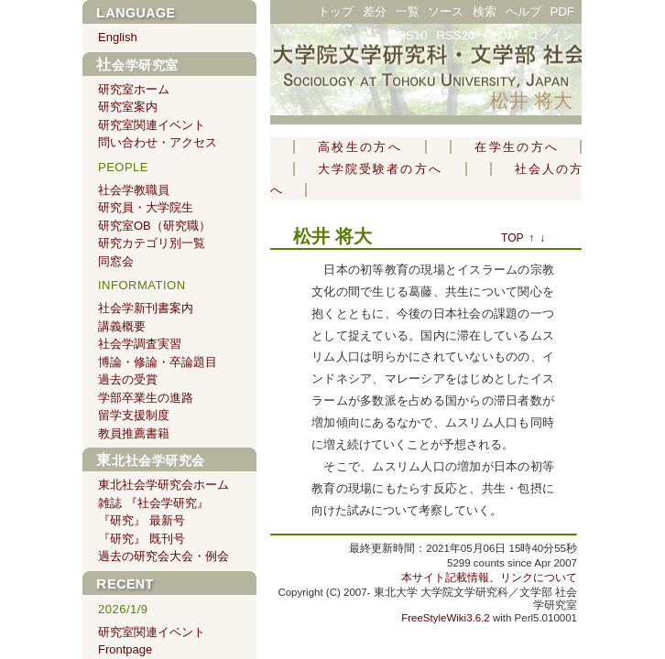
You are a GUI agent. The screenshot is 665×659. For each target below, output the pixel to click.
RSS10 (407, 35)
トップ (336, 11)
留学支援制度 (133, 415)
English (117, 37)
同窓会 (116, 261)
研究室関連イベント (151, 125)
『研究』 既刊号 (141, 539)
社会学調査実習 (139, 344)
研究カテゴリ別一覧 (151, 243)
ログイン (550, 35)
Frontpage (125, 649)
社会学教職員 (133, 190)
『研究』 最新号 (141, 520)
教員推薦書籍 (133, 433)
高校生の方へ (360, 147)
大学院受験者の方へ (380, 169)
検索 (484, 11)
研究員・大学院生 (145, 207)
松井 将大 (531, 100)
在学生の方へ (515, 147)
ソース (445, 11)
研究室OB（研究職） (154, 225)
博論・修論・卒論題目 (157, 362)
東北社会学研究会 (150, 460)
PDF (562, 11)
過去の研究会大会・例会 (163, 556)
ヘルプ (523, 11)
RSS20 (455, 35)
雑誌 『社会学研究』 (153, 503)
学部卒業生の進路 (145, 398)
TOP (512, 238)
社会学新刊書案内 (145, 308)
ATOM (501, 35)
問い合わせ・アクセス (157, 142)
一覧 (408, 11)
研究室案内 (128, 106)
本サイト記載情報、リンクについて (489, 577)
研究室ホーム (133, 89)
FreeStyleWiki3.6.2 (445, 617)
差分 (375, 11)
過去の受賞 (128, 379)
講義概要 (122, 326)
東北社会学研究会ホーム (163, 485)
